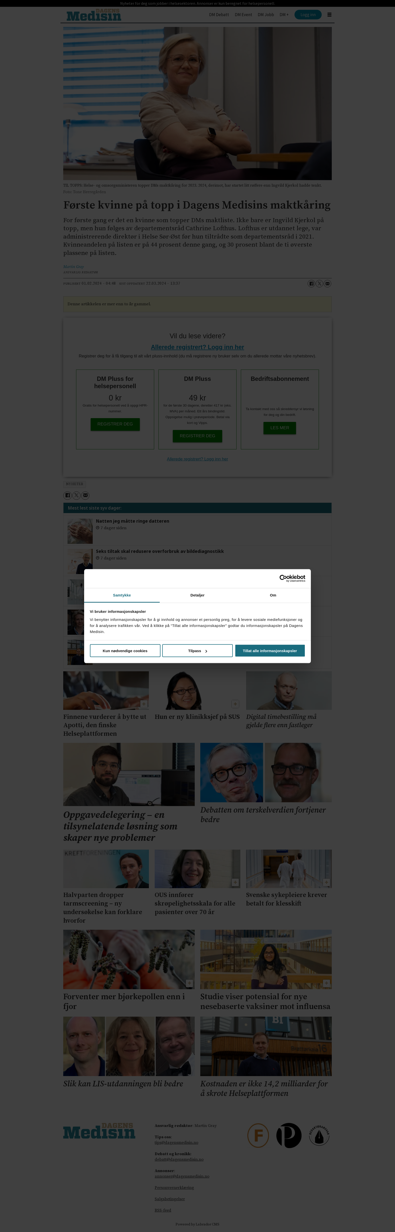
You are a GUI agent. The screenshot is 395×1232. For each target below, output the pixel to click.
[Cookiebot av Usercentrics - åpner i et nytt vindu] (283, 578)
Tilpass (197, 651)
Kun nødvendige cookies (125, 651)
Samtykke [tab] (122, 595)
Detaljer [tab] (197, 595)
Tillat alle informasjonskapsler (270, 651)
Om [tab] (273, 595)
